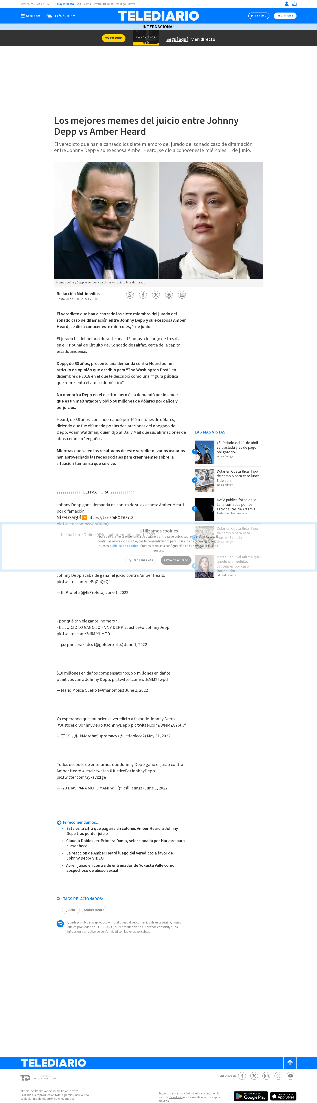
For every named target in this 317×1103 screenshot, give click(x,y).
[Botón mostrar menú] (31, 16)
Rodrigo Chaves (128, 4)
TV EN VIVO (256, 16)
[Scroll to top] (290, 1041)
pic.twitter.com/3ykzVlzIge (82, 755)
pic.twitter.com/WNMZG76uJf (85, 707)
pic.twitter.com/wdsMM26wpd (144, 660)
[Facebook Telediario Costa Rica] (242, 1054)
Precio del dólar (104, 4)
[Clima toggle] (59, 16)
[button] (130, 294)
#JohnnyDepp (120, 701)
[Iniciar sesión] (286, 4)
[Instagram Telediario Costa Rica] (266, 1054)
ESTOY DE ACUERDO (176, 553)
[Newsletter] (294, 5)
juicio (71, 888)
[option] (158, 224)
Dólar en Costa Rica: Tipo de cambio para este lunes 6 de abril (235, 476)
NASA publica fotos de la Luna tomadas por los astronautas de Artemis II (238, 504)
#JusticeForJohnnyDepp (158, 612)
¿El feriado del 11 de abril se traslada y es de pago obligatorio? (237, 447)
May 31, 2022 (165, 718)
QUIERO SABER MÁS (141, 553)
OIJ (79, 4)
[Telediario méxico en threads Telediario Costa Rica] (278, 1054)
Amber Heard (94, 888)
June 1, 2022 (122, 581)
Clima (87, 4)
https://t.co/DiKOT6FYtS (116, 511)
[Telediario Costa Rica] (158, 16)
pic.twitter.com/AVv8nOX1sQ (85, 517)
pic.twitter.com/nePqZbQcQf (84, 571)
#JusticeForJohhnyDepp (81, 701)
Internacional (158, 26)
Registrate (284, 15)
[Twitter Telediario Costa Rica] (254, 1054)
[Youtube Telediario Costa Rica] (290, 1054)
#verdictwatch (110, 749)
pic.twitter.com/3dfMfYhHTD (84, 618)
